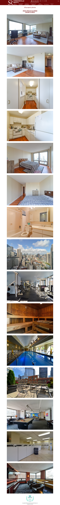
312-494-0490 (35, 1)
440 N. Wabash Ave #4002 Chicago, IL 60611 (30, 11)
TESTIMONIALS (46, 4)
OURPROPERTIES (15, 4)
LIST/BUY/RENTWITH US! (20, 4)
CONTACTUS (52, 4)
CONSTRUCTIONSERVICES (33, 4)
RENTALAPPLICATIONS (40, 4)
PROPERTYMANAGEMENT (27, 4)
